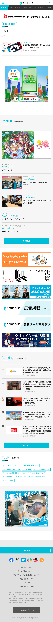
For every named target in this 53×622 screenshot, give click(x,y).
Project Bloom (7, 477)
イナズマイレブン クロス (10, 465)
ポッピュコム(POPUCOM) (41, 469)
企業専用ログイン (26, 610)
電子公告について (26, 579)
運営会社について (26, 567)
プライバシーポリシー (26, 586)
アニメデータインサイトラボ (29, 465)
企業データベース (15, 8)
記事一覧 (3, 8)
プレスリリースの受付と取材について (26, 575)
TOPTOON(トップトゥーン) (11, 469)
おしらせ (26, 583)
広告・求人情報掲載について (26, 571)
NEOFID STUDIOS (8, 480)
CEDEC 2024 (27, 469)
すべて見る (26, 241)
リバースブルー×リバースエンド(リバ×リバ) (31, 473)
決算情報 (48, 8)
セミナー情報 (39, 8)
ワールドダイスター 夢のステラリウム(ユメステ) (30, 477)
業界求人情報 (28, 8)
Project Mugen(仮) (8, 473)
